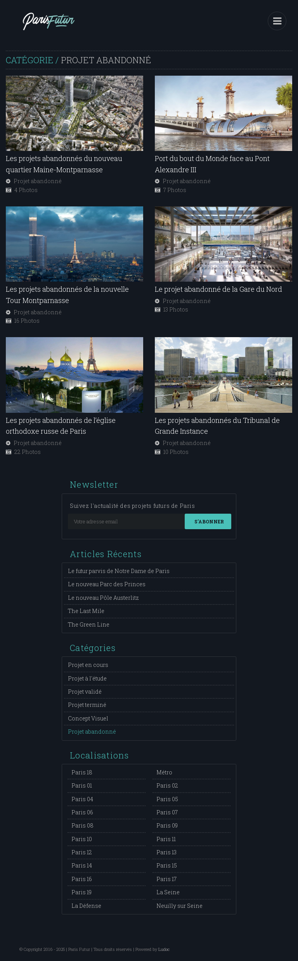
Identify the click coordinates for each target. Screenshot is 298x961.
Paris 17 (166, 879)
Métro (164, 772)
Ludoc (164, 949)
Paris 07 (167, 812)
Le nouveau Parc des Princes (107, 584)
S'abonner (209, 521)
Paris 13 (166, 852)
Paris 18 (81, 772)
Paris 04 (82, 799)
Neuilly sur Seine (179, 905)
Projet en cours (88, 664)
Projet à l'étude (87, 678)
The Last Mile (86, 611)
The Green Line (88, 624)
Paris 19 (81, 892)
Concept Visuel (88, 718)
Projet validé (85, 691)
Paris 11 (166, 839)
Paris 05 (167, 799)
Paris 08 (82, 825)
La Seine (168, 892)
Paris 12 (81, 852)
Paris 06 (82, 812)
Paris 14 (81, 865)
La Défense (86, 905)
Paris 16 (81, 879)
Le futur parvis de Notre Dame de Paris (119, 571)
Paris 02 (167, 785)
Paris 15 (166, 865)
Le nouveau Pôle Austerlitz (103, 597)
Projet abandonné (92, 731)
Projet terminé (87, 704)
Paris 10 (81, 839)
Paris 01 (81, 785)
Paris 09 (167, 825)
